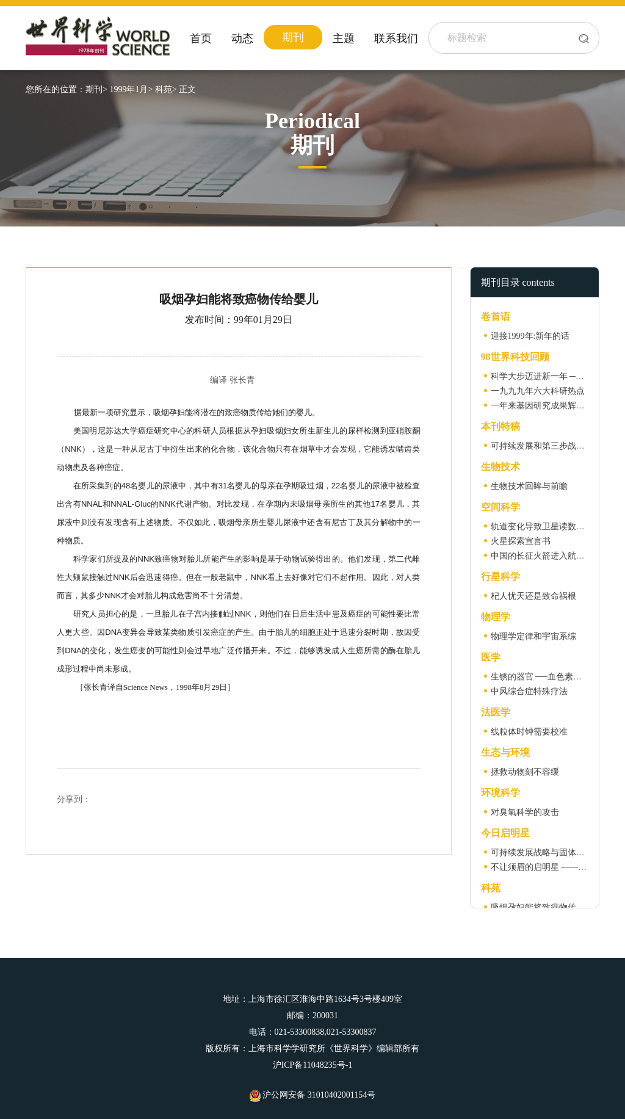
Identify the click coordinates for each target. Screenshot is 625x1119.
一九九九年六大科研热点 (538, 391)
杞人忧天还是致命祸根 (533, 596)
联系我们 (396, 38)
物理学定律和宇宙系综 (533, 636)
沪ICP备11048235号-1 (313, 1065)
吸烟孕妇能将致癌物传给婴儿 (546, 907)
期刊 (293, 37)
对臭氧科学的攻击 (525, 812)
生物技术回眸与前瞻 (529, 486)
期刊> (96, 89)
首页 (201, 38)
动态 (242, 38)
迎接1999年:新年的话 (530, 336)
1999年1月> (131, 89)
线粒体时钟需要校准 (529, 731)
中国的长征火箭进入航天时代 (546, 555)
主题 (344, 38)
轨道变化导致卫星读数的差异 (546, 526)
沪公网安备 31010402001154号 (312, 1094)
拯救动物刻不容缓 (525, 772)
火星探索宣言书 (521, 541)
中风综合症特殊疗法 (529, 691)
